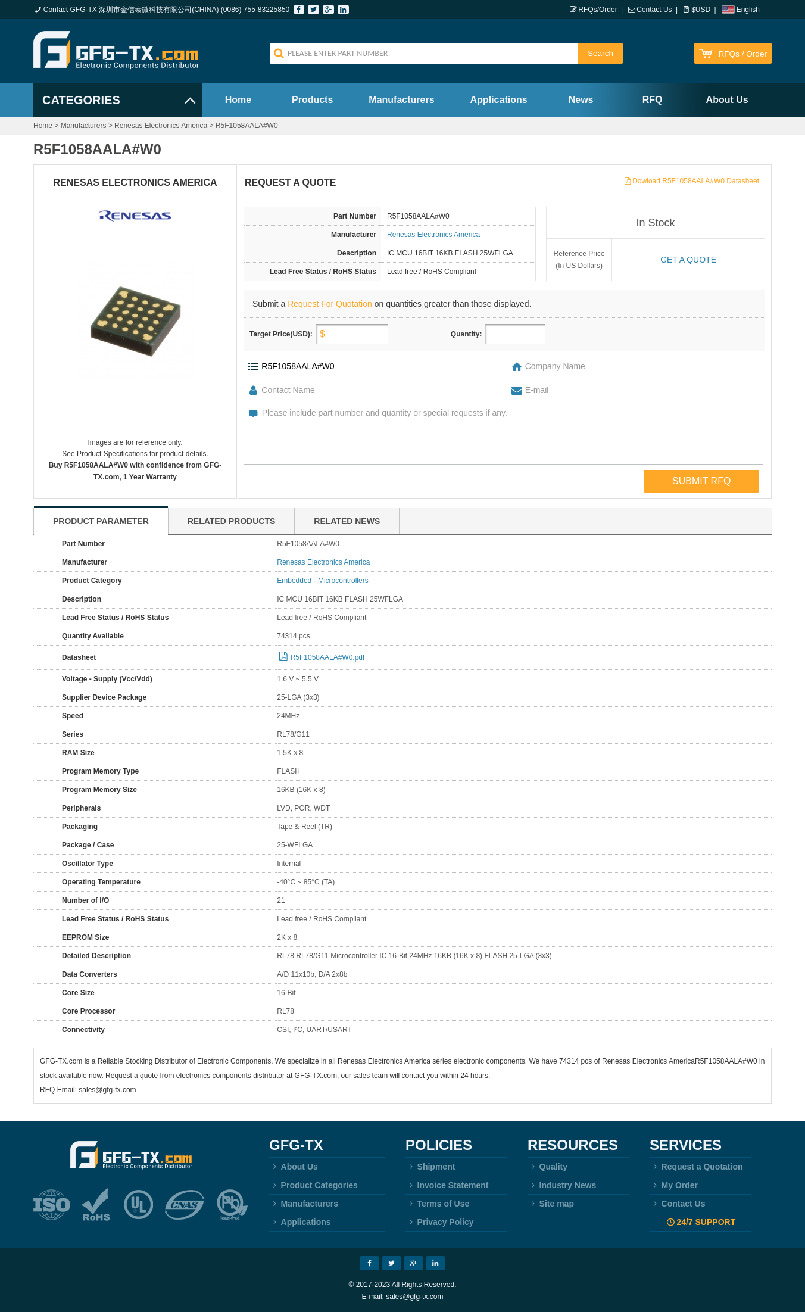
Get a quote (688, 259)
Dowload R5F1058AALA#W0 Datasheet (695, 181)
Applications (499, 100)
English (748, 9)
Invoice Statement (446, 1185)
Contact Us (654, 9)
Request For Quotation (330, 303)
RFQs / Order (742, 53)
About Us (727, 100)
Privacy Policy (439, 1222)
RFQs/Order (597, 9)
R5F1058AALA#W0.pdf (328, 657)
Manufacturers (401, 100)
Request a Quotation (696, 1166)
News (581, 100)
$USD (700, 9)
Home (238, 100)
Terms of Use (437, 1203)
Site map (551, 1203)
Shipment (430, 1166)
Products (312, 100)
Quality (547, 1166)
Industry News (562, 1185)
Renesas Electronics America (160, 125)
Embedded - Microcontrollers (322, 580)
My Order (674, 1185)
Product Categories (313, 1185)
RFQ (652, 100)
